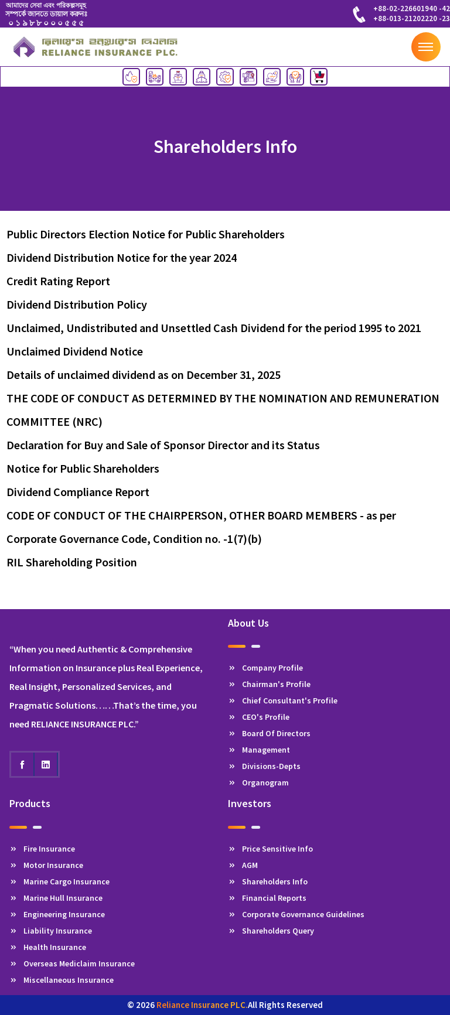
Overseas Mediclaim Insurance (72, 963)
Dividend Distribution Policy (76, 304)
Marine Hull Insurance (56, 898)
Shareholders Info (268, 881)
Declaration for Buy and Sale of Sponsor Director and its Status (163, 445)
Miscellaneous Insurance (61, 980)
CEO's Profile (258, 717)
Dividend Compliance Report (77, 491)
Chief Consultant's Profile (283, 700)
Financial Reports (267, 898)
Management (259, 749)
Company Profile (265, 667)
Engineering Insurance (57, 914)
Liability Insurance (50, 930)
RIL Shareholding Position (71, 562)
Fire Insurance (42, 848)
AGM (243, 865)
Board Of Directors (269, 733)
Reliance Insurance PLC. (202, 1004)
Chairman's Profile (269, 684)
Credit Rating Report (58, 281)
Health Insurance (47, 947)
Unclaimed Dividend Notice (74, 351)
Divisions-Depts (264, 766)
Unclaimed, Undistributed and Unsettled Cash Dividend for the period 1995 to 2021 (213, 327)
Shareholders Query (271, 930)
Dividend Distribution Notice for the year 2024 (121, 257)
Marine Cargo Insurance (59, 881)
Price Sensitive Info (270, 848)
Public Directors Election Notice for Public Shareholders (145, 234)
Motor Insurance (46, 865)
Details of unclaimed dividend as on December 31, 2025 (143, 374)
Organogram (258, 782)
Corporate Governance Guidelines (296, 914)
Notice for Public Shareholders (82, 468)
